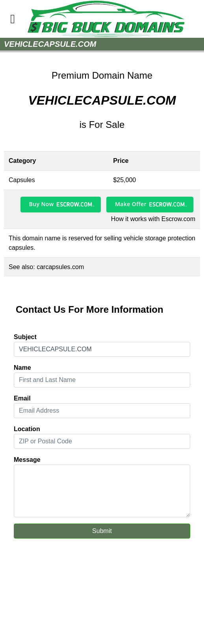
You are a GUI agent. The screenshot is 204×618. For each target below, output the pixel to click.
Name (22, 367)
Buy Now (41, 204)
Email (22, 398)
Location (27, 429)
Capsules (22, 180)
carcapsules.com (60, 267)
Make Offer (131, 204)
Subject (25, 337)
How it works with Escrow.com (153, 219)
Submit (102, 531)
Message (27, 459)
